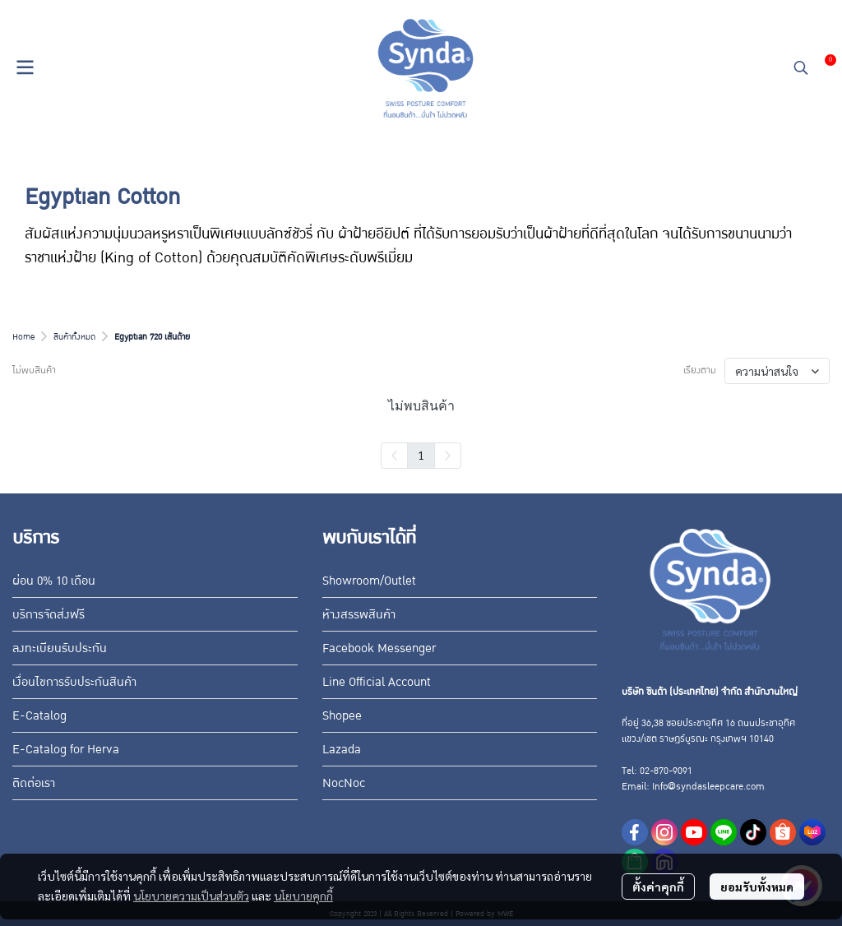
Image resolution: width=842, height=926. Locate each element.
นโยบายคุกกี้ (303, 895)
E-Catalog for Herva (65, 749)
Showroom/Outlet (369, 580)
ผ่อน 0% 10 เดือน (53, 580)
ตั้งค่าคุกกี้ (658, 886)
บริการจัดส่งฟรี (48, 614)
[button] (800, 67)
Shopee (342, 715)
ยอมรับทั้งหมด (756, 886)
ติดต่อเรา (33, 783)
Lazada (341, 749)
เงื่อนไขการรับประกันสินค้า (74, 682)
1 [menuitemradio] (421, 454)
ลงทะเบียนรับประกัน (59, 648)
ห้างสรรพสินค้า (359, 614)
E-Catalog (39, 715)
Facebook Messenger (379, 648)
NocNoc (343, 783)
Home (23, 337)
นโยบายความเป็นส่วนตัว (191, 895)
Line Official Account (376, 682)
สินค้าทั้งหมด (74, 337)
